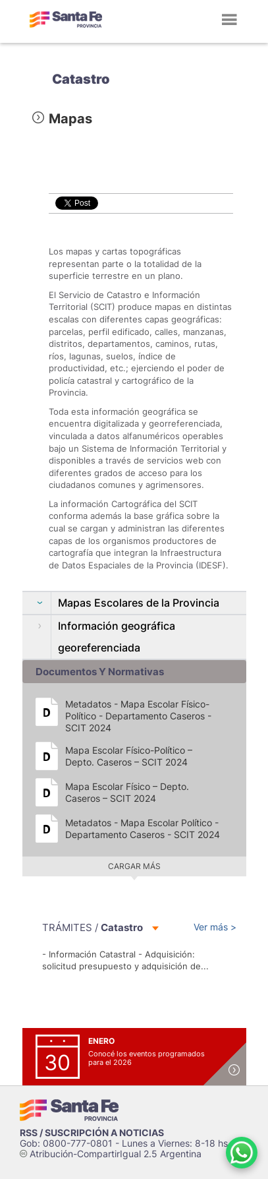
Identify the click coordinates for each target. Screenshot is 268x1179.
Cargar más (134, 866)
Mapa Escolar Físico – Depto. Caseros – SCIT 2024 (127, 792)
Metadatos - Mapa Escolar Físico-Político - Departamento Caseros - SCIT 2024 (138, 715)
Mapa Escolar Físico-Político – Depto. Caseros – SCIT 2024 (128, 756)
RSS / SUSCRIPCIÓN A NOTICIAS (92, 1132)
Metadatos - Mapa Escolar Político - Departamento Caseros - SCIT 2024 (142, 828)
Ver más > (215, 926)
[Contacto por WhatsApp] (241, 1152)
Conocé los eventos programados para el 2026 (146, 1058)
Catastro (81, 79)
